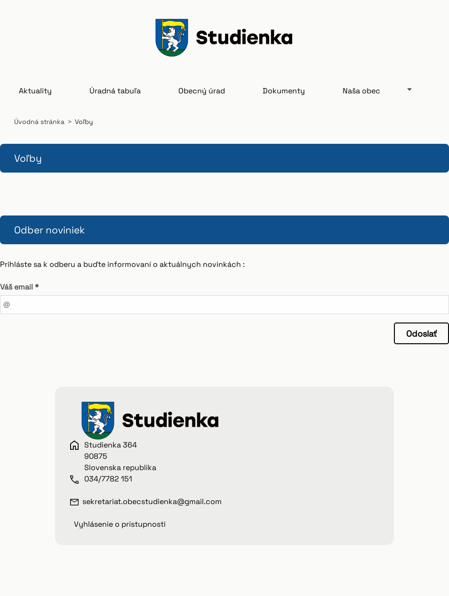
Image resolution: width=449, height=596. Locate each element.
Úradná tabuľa (115, 91)
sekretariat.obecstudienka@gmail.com (152, 501)
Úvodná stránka (39, 121)
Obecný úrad (201, 91)
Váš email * (19, 287)
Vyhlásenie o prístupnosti (120, 524)
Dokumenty (284, 91)
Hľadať (424, 39)
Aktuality (35, 91)
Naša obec (361, 91)
